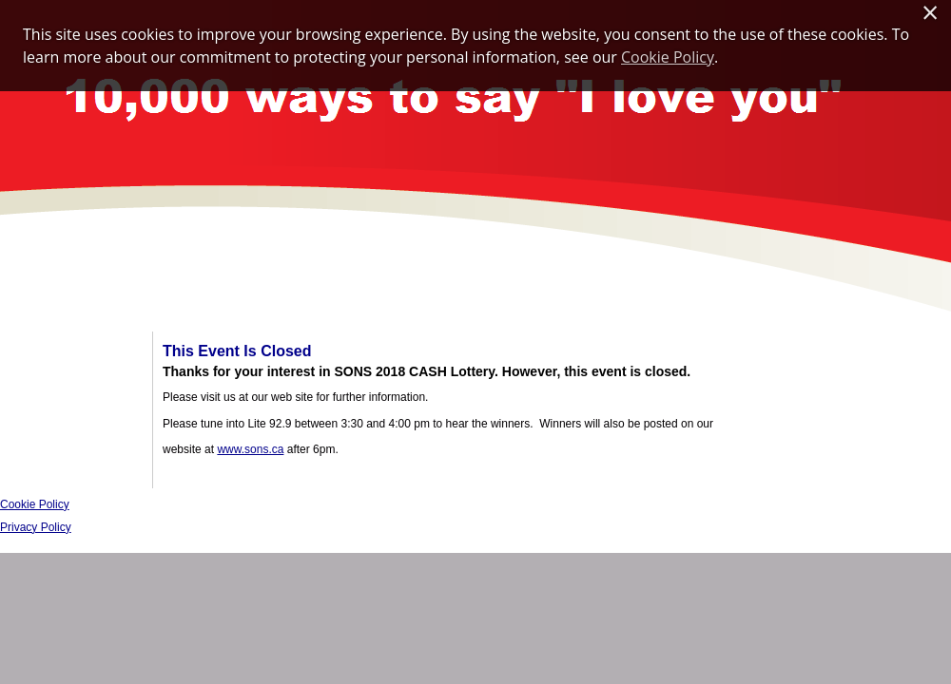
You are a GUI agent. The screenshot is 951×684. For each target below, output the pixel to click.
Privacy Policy (35, 527)
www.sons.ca (250, 449)
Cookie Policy (34, 504)
